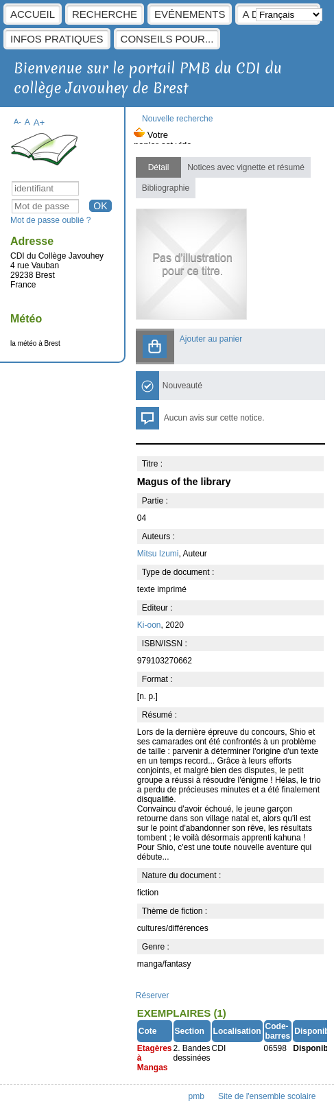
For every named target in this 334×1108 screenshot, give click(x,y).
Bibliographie (165, 188)
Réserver (152, 995)
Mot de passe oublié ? (50, 220)
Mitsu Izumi (158, 553)
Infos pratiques (57, 39)
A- (17, 121)
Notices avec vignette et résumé (246, 167)
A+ (39, 122)
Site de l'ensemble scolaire (266, 1096)
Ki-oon (149, 625)
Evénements (189, 14)
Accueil (32, 14)
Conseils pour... (167, 39)
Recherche (104, 14)
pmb (196, 1096)
